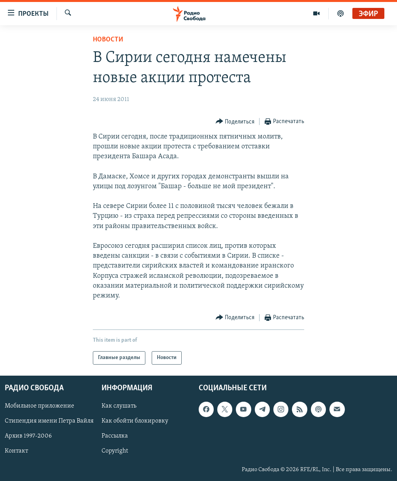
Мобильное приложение (39, 406)
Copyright (115, 451)
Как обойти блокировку (135, 421)
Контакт (16, 451)
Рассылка (115, 436)
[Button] (235, 121)
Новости (108, 39)
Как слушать (119, 406)
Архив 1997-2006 (28, 436)
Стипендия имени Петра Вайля (49, 421)
